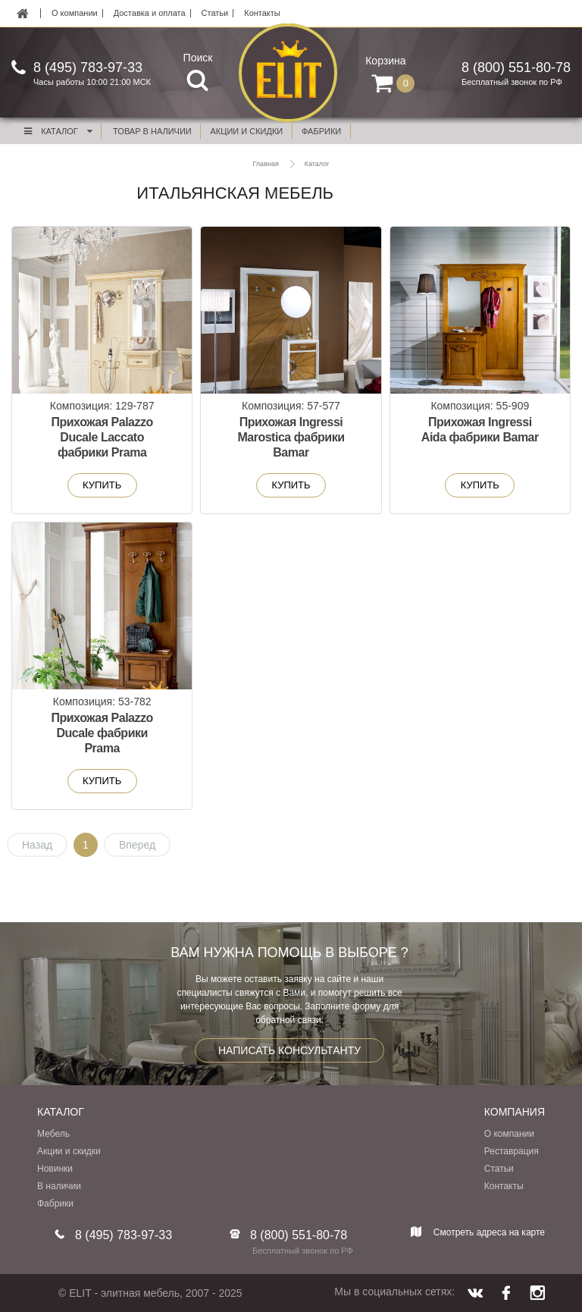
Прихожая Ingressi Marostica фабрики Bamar (290, 437)
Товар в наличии (152, 131)
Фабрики (55, 1203)
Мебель (53, 1133)
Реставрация (511, 1151)
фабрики (321, 131)
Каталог (57, 131)
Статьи (215, 13)
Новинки (55, 1168)
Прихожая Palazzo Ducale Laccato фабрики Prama (101, 437)
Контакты (262, 13)
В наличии (59, 1186)
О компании (75, 13)
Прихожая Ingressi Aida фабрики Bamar (480, 430)
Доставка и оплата (150, 13)
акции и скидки (247, 131)
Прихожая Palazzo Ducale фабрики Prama (101, 733)
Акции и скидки (69, 1151)
